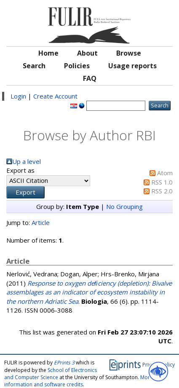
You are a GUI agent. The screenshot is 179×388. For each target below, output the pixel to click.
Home (48, 53)
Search (34, 65)
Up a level (26, 161)
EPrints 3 (64, 362)
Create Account (55, 96)
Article (41, 222)
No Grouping (124, 206)
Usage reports (132, 65)
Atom (165, 173)
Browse (128, 53)
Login (18, 96)
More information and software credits (78, 381)
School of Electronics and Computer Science (50, 374)
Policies (77, 65)
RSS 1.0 (162, 182)
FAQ (89, 78)
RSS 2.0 (162, 191)
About (87, 53)
